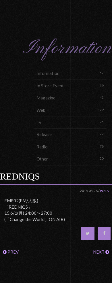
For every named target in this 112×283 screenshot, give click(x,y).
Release (70, 134)
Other (70, 158)
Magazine (70, 97)
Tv (70, 122)
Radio (70, 146)
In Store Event (70, 85)
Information (70, 73)
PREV (11, 251)
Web (70, 110)
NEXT (101, 251)
